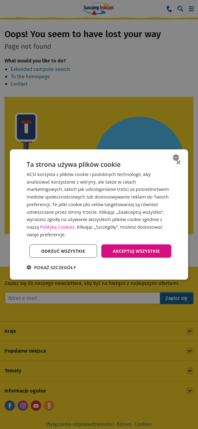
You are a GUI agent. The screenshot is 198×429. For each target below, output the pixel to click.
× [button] (178, 162)
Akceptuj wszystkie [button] (136, 251)
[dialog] (99, 214)
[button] (51, 267)
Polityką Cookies (57, 227)
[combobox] (177, 157)
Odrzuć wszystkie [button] (63, 251)
